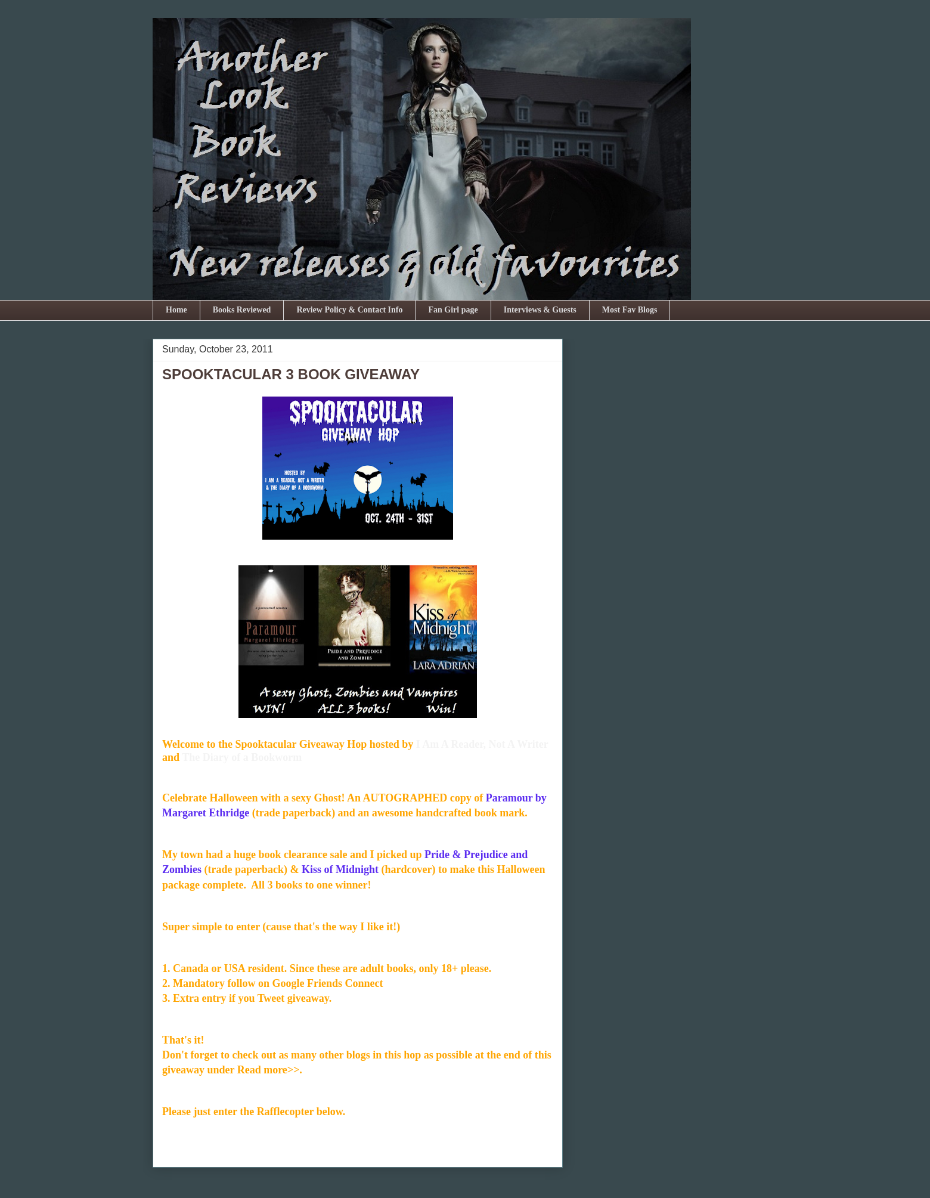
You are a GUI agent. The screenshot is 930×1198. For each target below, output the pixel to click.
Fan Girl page (453, 309)
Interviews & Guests (540, 309)
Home (176, 309)
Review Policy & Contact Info (349, 309)
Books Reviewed (242, 309)
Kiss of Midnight (340, 869)
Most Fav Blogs (630, 309)
